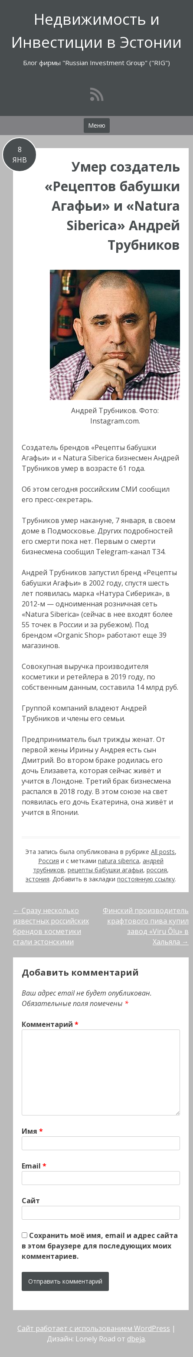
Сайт (31, 1200)
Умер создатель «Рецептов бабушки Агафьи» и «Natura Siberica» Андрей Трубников (112, 206)
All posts (163, 851)
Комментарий (50, 1024)
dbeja (136, 1339)
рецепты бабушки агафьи (105, 870)
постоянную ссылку (146, 879)
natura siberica (118, 861)
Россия (48, 861)
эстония (37, 879)
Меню (96, 125)
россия (157, 870)
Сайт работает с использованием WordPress (93, 1328)
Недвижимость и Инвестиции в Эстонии (96, 30)
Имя (32, 1131)
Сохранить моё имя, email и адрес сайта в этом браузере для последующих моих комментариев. (100, 1246)
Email (34, 1166)
